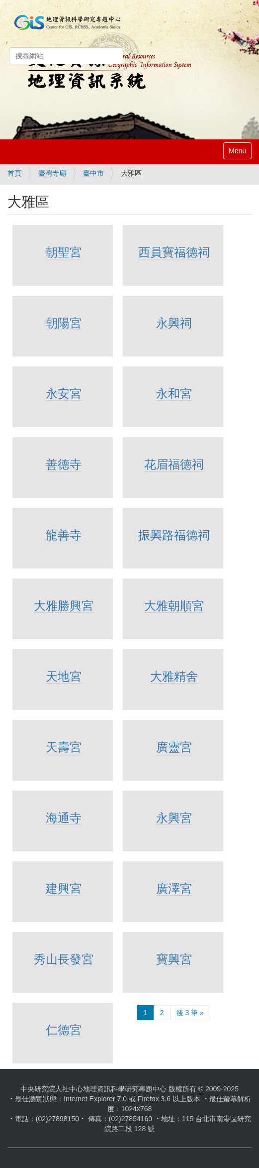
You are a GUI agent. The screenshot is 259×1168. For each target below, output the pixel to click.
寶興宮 (174, 959)
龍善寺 (64, 535)
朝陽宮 (64, 323)
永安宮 (64, 393)
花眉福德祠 (174, 464)
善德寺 (64, 464)
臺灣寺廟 (52, 173)
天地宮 (64, 676)
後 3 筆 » (190, 1013)
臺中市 (93, 173)
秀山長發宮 (63, 959)
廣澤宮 (174, 888)
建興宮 (64, 888)
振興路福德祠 (174, 535)
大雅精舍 (174, 676)
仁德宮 (64, 1030)
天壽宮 (64, 747)
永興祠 (174, 323)
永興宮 (174, 817)
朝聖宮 (64, 252)
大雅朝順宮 (174, 605)
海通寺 (64, 817)
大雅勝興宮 (63, 605)
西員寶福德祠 (174, 252)
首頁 (14, 173)
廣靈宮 (174, 747)
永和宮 (174, 393)
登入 (245, 43)
